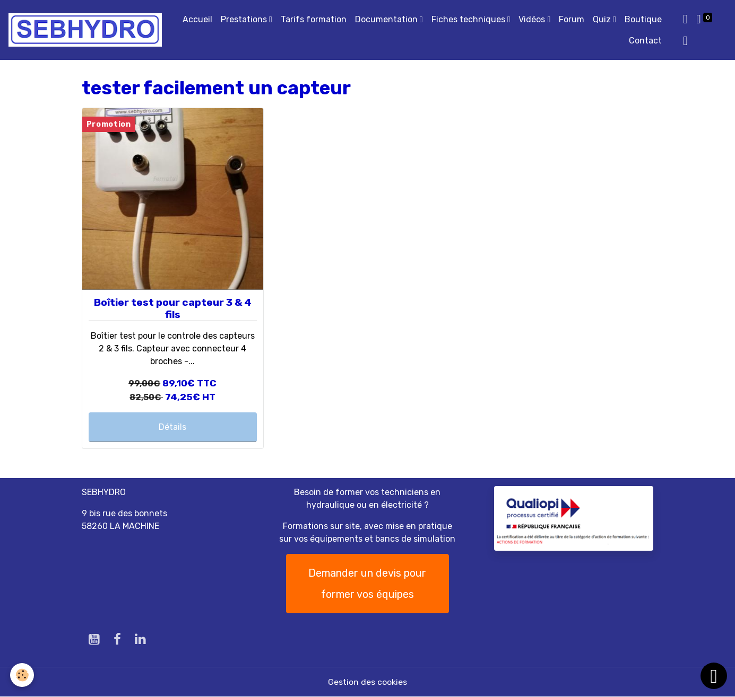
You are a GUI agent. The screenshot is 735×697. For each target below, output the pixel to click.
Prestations (245, 19)
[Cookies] (22, 675)
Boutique (643, 19)
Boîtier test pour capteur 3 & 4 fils (173, 308)
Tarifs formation (314, 19)
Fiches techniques (469, 19)
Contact (645, 41)
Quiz (603, 19)
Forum (571, 19)
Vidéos (532, 19)
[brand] (85, 30)
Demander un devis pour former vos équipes (367, 584)
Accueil (197, 19)
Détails (172, 427)
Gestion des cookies (367, 682)
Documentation (387, 19)
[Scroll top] (714, 676)
